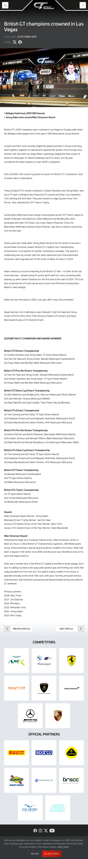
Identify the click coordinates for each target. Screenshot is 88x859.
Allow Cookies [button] (52, 853)
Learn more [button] (63, 846)
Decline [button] (35, 853)
